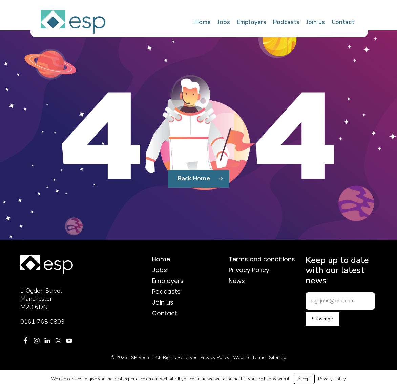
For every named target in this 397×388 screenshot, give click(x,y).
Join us (162, 302)
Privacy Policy (249, 270)
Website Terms (249, 357)
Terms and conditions (262, 259)
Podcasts (166, 292)
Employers (168, 281)
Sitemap (277, 357)
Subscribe (322, 319)
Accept (304, 379)
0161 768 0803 (42, 322)
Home (161, 259)
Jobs (159, 270)
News (237, 281)
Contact (164, 313)
